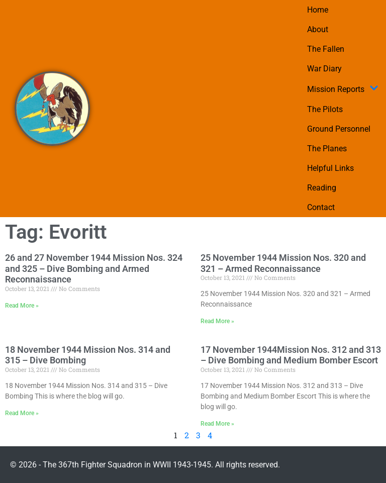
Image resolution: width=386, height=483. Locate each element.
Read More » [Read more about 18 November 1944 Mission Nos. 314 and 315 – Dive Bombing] (22, 413)
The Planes (327, 148)
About (317, 29)
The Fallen (325, 49)
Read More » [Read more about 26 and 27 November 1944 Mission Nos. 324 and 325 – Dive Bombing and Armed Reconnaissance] (22, 305)
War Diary (324, 68)
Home (317, 10)
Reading (321, 187)
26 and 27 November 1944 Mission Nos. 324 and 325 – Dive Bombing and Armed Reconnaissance (93, 268)
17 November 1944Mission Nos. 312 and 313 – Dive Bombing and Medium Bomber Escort (291, 355)
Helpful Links (330, 168)
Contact (321, 207)
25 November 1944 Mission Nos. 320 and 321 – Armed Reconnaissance (283, 263)
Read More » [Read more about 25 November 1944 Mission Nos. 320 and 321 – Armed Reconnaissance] (217, 321)
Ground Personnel (338, 129)
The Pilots (325, 109)
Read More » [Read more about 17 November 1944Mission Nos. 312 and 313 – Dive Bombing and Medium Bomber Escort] (217, 423)
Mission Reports (342, 88)
